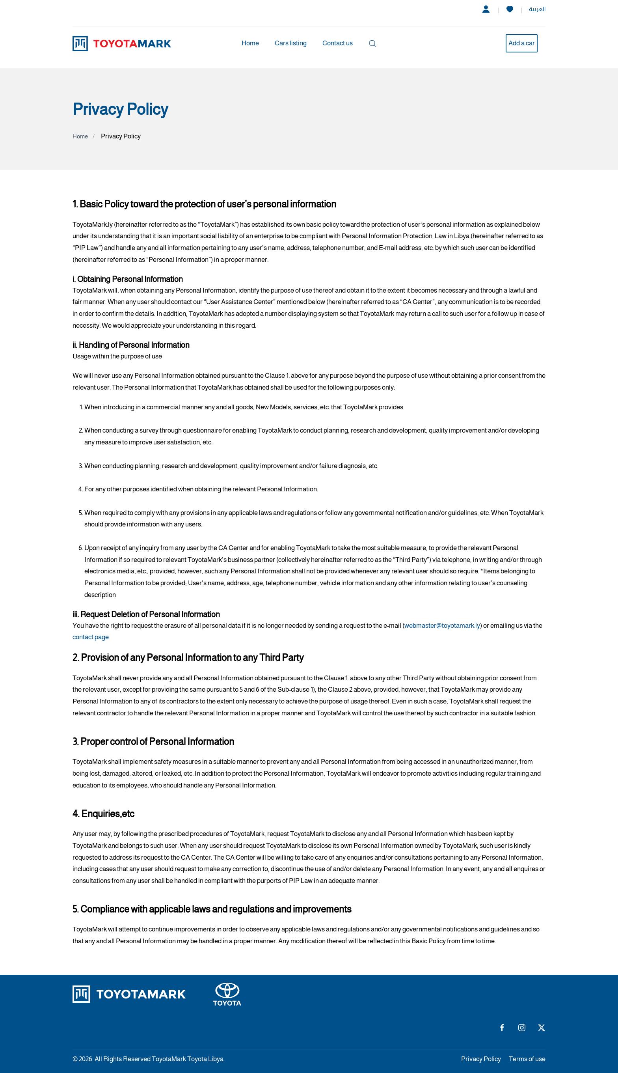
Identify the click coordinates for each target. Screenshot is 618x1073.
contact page (91, 637)
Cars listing (291, 43)
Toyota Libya (205, 1059)
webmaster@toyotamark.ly (442, 625)
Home (250, 43)
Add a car (521, 43)
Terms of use (527, 1059)
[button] (372, 43)
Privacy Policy (481, 1059)
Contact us (337, 43)
